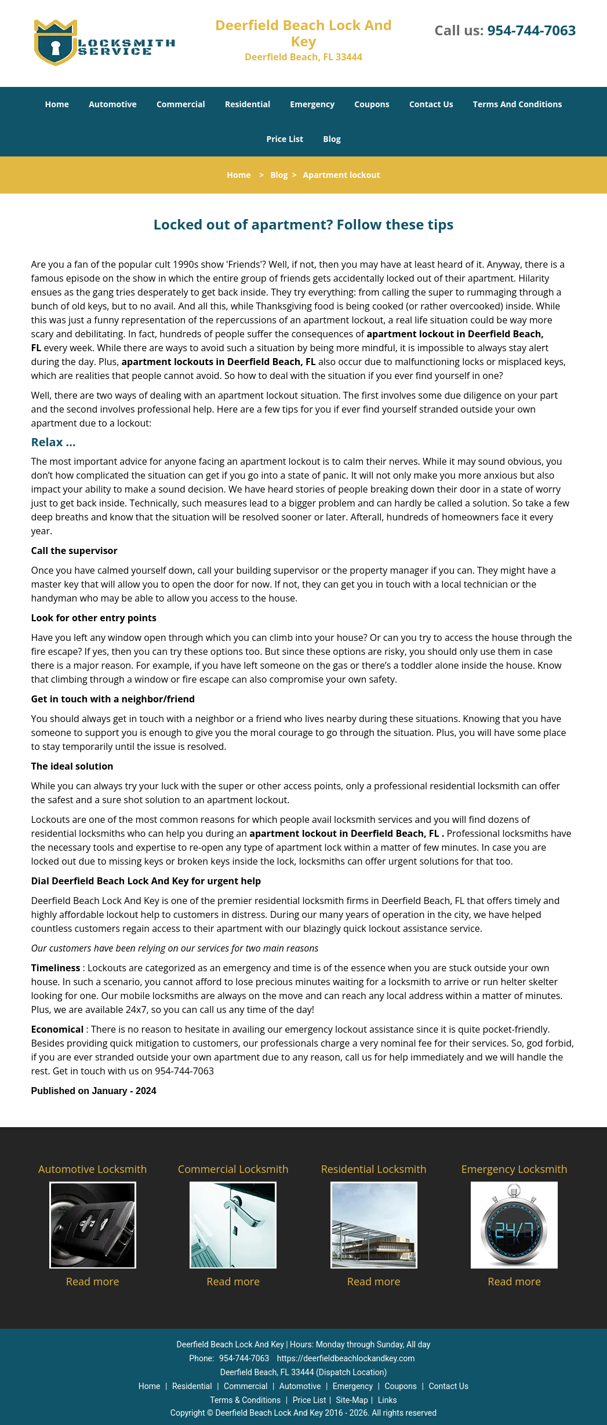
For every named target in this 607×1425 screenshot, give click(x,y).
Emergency (312, 104)
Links (387, 1400)
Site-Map (352, 1400)
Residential (247, 104)
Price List (284, 138)
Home (57, 104)
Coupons (371, 104)
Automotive (113, 104)
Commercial (181, 104)
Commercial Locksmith (233, 1169)
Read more (92, 1281)
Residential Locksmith (374, 1169)
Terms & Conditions (245, 1400)
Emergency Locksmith (514, 1169)
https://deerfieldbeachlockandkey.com (346, 1358)
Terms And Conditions (517, 104)
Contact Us (431, 104)
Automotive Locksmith (92, 1169)
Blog (331, 138)
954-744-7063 (532, 29)
